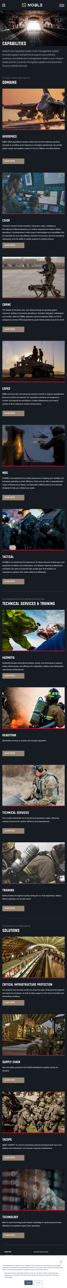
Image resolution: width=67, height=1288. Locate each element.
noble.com (8, 1252)
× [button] (61, 1261)
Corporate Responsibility (41, 1252)
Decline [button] (38, 1283)
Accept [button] (28, 1283)
